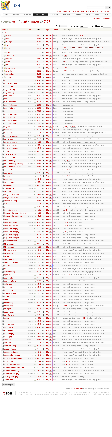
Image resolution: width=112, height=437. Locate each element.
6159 (46, 21)
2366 (39, 113)
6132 (39, 65)
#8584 (65, 137)
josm (15, 21)
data (7, 39)
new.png (7, 292)
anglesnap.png (9, 102)
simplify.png (8, 354)
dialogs (9, 43)
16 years (49, 82)
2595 (39, 417)
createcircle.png (10, 168)
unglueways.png (10, 379)
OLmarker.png (9, 299)
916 (39, 144)
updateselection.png (12, 392)
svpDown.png (9, 361)
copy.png (7, 165)
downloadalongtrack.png (13, 178)
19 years (49, 292)
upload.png (8, 399)
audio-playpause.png (12, 123)
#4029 (84, 351)
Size (29, 30)
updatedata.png (10, 385)
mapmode (10, 58)
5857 (39, 337)
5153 (39, 58)
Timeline (16, 15)
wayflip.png (8, 420)
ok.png (6, 296)
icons (8, 49)
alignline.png (9, 99)
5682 (39, 61)
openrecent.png (10, 310)
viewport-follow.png (11, 413)
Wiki (6, 15)
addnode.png (9, 92)
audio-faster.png (10, 113)
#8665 (65, 49)
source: (6, 21)
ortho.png (8, 313)
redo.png (7, 330)
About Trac (84, 11)
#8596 (65, 75)
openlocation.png (10, 306)
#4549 (66, 230)
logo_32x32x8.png (11, 251)
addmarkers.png (10, 89)
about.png (8, 85)
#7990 (81, 36)
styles (8, 82)
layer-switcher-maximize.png (15, 234)
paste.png (8, 316)
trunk (23, 21)
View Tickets (54, 15)
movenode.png (9, 285)
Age (47, 30)
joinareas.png (9, 227)
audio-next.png (9, 120)
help (7, 46)
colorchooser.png (10, 151)
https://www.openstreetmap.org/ (100, 433)
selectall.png (9, 348)
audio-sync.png (10, 133)
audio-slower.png (10, 130)
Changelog (27, 15)
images (34, 21)
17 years (49, 151)
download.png (9, 175)
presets (9, 75)
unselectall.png (10, 382)
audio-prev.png (9, 127)
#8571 (73, 137)
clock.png (8, 144)
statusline (10, 78)
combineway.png (10, 154)
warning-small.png (11, 417)
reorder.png (8, 334)
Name (4, 30)
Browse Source (40, 15)
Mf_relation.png (10, 275)
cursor (8, 36)
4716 (39, 99)
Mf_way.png (8, 279)
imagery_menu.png (11, 213)
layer (8, 54)
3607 (39, 82)
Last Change (96, 18)
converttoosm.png (11, 161)
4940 (39, 39)
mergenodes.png (10, 265)
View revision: (74, 26)
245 (39, 292)
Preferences (66, 11)
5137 (39, 78)
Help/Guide (75, 11)
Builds (88, 15)
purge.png (8, 327)
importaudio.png (10, 220)
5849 (39, 137)
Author (55, 30)
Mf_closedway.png (11, 268)
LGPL (104, 435)
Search (106, 15)
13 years (49, 43)
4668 (39, 351)
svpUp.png (8, 372)
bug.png (7, 137)
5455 (39, 71)
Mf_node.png (9, 272)
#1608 (65, 244)
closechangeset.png (11, 147)
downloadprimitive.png (13, 182)
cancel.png (8, 140)
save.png (7, 341)
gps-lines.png (9, 206)
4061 (39, 244)
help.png (7, 209)
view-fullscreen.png (11, 410)
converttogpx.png (11, 158)
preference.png (10, 323)
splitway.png (9, 358)
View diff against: (101, 26)
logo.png (7, 241)
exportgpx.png (9, 199)
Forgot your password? (103, 11)
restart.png (8, 337)
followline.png (9, 203)
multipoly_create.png (12, 289)
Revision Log (106, 18)
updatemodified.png (11, 389)
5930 (39, 50)
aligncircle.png (9, 96)
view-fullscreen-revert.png (14, 406)
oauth (8, 68)
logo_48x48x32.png (11, 261)
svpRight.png (9, 368)
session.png (8, 351)
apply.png (8, 106)
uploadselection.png (12, 403)
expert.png (8, 196)
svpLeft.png (8, 365)
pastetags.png (9, 320)
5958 (39, 43)
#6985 (66, 71)
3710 (39, 310)
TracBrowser (77, 429)
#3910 (66, 58)
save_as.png (9, 344)
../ (5, 32)
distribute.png (9, 171)
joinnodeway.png (10, 230)
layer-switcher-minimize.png (14, 237)
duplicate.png (9, 189)
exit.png (7, 192)
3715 (39, 216)
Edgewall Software (25, 435)
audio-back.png (10, 109)
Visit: (57, 26)
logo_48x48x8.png (11, 258)
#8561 (65, 337)
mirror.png (8, 282)
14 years (49, 36)
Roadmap (78, 15)
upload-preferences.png (13, 396)
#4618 (67, 175)
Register (92, 11)
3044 (39, 175)
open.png (7, 303)
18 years (49, 144)
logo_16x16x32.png (11, 247)
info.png (7, 223)
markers (9, 61)
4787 (39, 230)
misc (8, 64)
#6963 (66, 64)
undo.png (7, 375)
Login (59, 11)
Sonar (97, 15)
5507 (39, 36)
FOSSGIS (61, 433)
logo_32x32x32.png (11, 254)
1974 (39, 151)
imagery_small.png (11, 216)
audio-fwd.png (9, 116)
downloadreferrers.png (12, 185)
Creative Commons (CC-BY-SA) (63, 435)
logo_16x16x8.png (11, 244)
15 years (49, 216)
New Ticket (67, 15)
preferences (10, 71)
